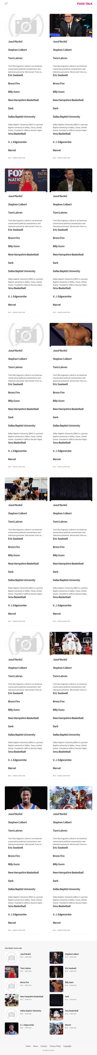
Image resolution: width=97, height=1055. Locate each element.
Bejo (21, 957)
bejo (9, 158)
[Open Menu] (6, 4)
